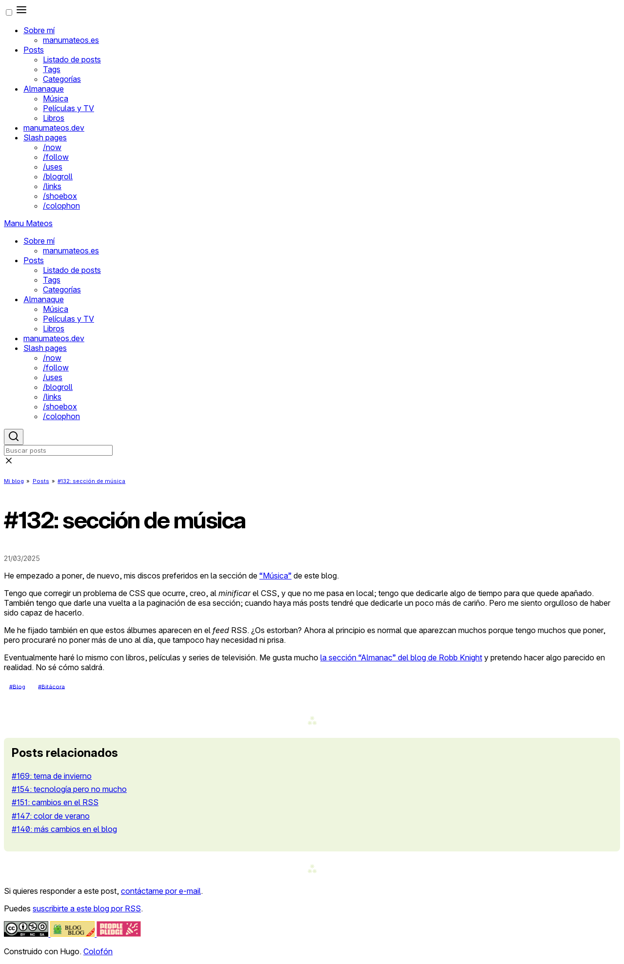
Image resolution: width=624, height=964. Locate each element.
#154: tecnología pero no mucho (69, 789)
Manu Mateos (28, 223)
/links (52, 186)
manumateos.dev (53, 128)
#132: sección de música (91, 481)
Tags (51, 69)
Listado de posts (72, 59)
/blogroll (58, 176)
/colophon (61, 206)
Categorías (62, 79)
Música (55, 98)
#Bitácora (51, 686)
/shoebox (60, 196)
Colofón (98, 951)
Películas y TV (68, 108)
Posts (33, 50)
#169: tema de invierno (52, 776)
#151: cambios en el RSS (55, 802)
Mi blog (14, 481)
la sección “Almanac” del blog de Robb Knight (401, 657)
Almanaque (43, 89)
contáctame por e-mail (161, 891)
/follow (56, 157)
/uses (52, 167)
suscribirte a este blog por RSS (87, 908)
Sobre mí (39, 30)
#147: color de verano (51, 816)
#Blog (17, 686)
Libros (53, 118)
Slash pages (45, 137)
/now (52, 147)
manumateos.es (71, 40)
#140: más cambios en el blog (64, 829)
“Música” (275, 575)
